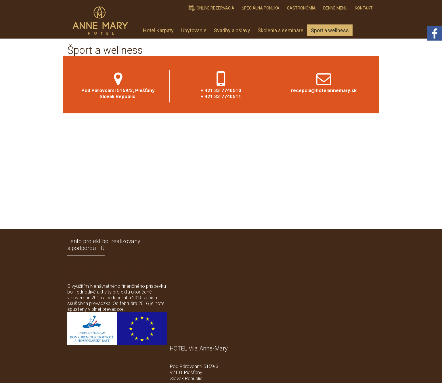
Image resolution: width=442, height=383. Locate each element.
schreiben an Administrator (230, 372)
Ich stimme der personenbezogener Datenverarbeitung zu (317, 330)
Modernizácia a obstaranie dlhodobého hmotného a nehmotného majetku (108, 271)
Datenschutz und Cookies (278, 372)
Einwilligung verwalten (321, 372)
